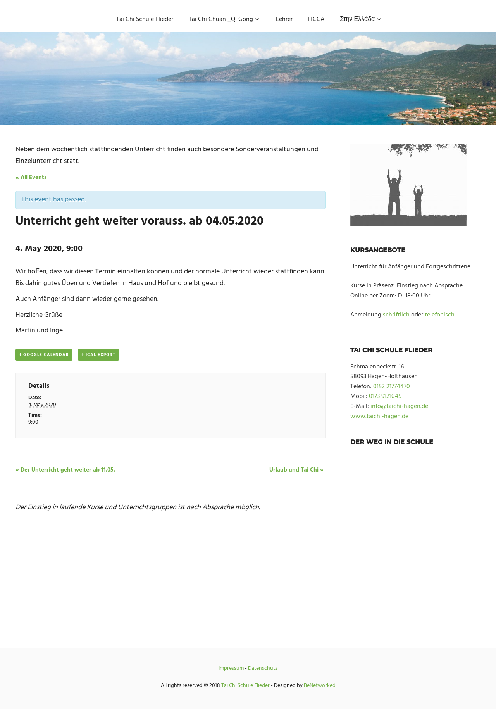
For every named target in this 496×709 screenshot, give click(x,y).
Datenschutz (262, 668)
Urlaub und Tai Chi (296, 470)
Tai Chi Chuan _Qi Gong (221, 19)
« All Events (31, 177)
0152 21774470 (391, 387)
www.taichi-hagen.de (379, 417)
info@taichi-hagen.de (399, 406)
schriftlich (396, 315)
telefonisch (440, 315)
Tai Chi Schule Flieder (144, 19)
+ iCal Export (98, 354)
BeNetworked (320, 685)
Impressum (231, 668)
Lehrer (284, 19)
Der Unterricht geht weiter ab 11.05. (65, 470)
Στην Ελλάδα (357, 19)
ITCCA (316, 19)
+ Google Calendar (44, 354)
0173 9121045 (385, 396)
